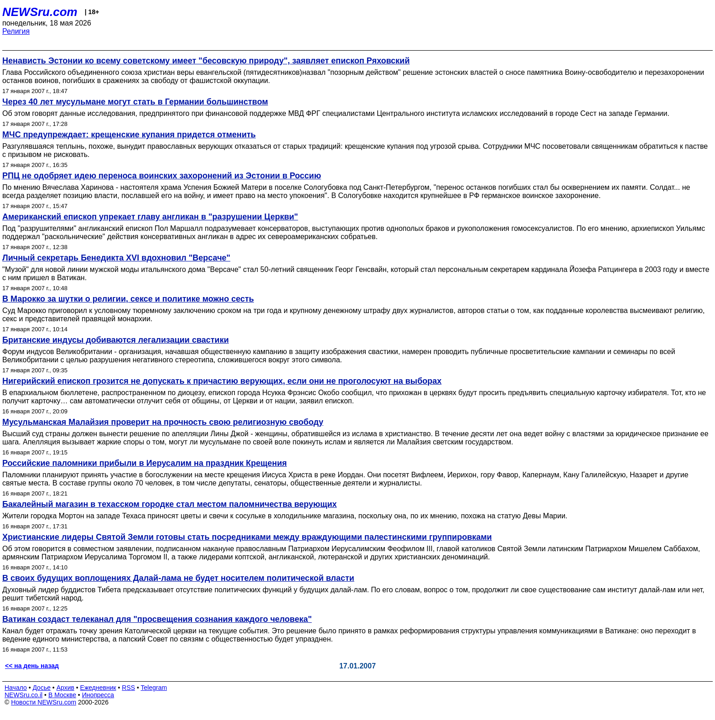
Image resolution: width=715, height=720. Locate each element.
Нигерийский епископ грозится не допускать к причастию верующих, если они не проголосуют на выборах (221, 381)
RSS (128, 687)
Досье (41, 687)
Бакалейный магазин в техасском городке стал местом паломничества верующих (169, 504)
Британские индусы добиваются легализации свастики (115, 339)
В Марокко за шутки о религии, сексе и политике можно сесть (128, 298)
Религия (16, 31)
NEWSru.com (40, 12)
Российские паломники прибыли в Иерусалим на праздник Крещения (144, 463)
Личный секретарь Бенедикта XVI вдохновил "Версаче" (116, 257)
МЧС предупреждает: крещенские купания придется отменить (129, 134)
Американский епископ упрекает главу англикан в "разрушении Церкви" (150, 216)
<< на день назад (32, 665)
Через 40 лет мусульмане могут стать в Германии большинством (135, 101)
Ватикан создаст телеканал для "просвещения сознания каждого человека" (157, 619)
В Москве (62, 695)
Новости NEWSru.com (43, 702)
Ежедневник (98, 687)
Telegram (154, 687)
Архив (65, 687)
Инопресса (98, 695)
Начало (16, 687)
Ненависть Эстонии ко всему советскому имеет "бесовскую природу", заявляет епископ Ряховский (205, 60)
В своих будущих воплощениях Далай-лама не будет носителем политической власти (178, 578)
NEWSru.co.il (23, 695)
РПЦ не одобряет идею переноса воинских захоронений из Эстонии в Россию (161, 175)
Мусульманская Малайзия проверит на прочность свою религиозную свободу (162, 422)
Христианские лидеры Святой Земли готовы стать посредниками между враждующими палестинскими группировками (247, 537)
